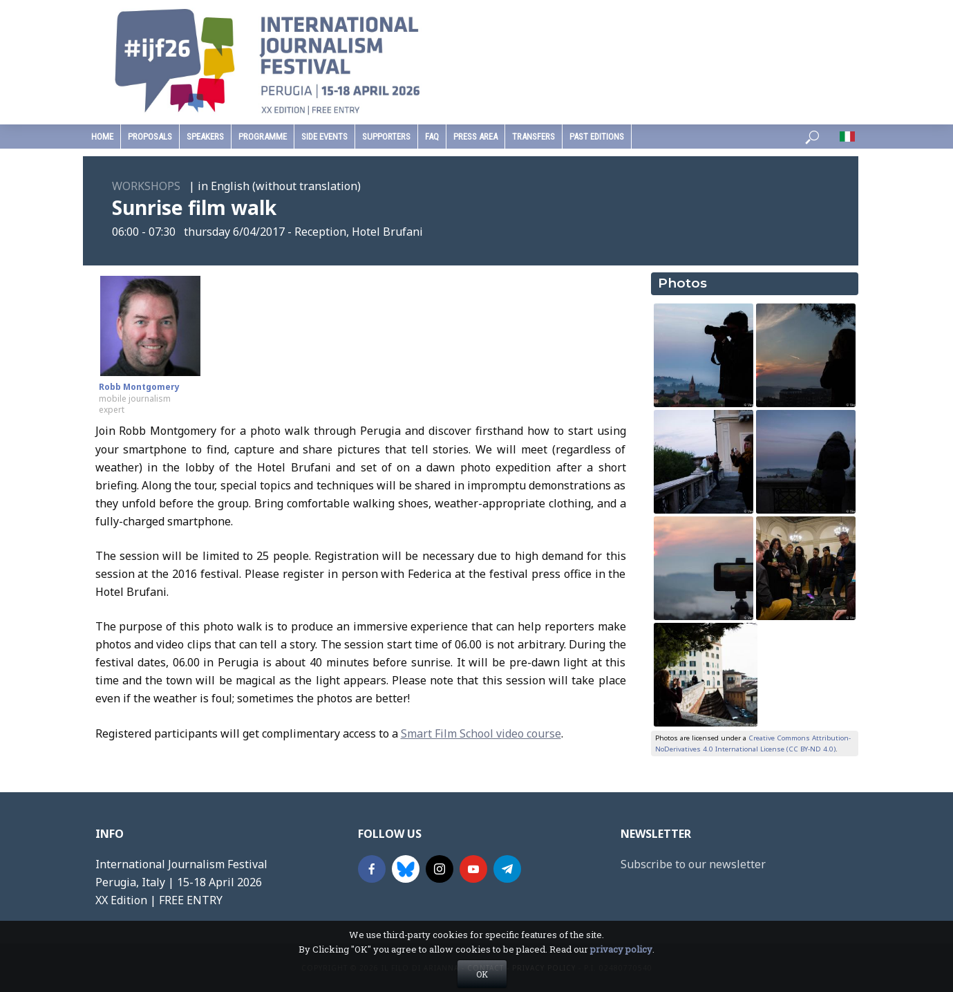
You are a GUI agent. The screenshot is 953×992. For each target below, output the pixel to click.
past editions (596, 136)
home (102, 136)
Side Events (324, 136)
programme (262, 136)
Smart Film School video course (481, 733)
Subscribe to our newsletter (693, 864)
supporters (386, 136)
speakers (205, 136)
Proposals (150, 136)
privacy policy (621, 973)
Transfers (533, 136)
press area (475, 136)
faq (432, 136)
